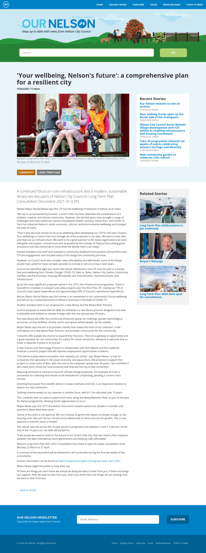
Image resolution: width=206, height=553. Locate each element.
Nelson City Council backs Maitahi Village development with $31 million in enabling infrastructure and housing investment (163, 129)
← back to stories (26, 490)
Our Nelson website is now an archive (160, 105)
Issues (153, 4)
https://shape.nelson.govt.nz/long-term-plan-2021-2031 (89, 461)
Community (26, 172)
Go (173, 52)
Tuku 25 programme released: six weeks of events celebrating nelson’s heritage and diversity (162, 144)
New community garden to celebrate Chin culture (158, 156)
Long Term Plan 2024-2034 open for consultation (161, 295)
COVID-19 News (195, 4)
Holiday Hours (118, 4)
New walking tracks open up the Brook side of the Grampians (161, 115)
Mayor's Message (151, 261)
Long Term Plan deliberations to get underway (161, 227)
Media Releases (171, 4)
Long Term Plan (49, 172)
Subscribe (138, 4)
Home (99, 4)
